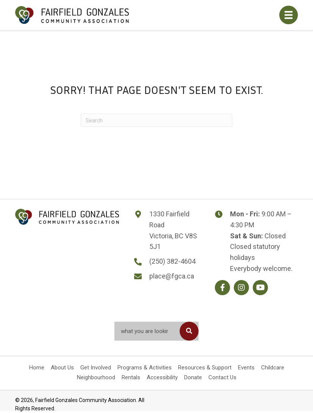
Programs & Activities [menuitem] (144, 367)
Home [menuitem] (36, 367)
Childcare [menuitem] (272, 367)
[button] (222, 287)
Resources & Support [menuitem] (205, 367)
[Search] (156, 120)
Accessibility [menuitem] (162, 377)
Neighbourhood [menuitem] (96, 377)
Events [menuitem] (246, 367)
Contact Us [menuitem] (222, 377)
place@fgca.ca (171, 276)
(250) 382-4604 (172, 261)
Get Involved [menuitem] (95, 367)
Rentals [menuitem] (131, 377)
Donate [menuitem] (193, 377)
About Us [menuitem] (62, 367)
